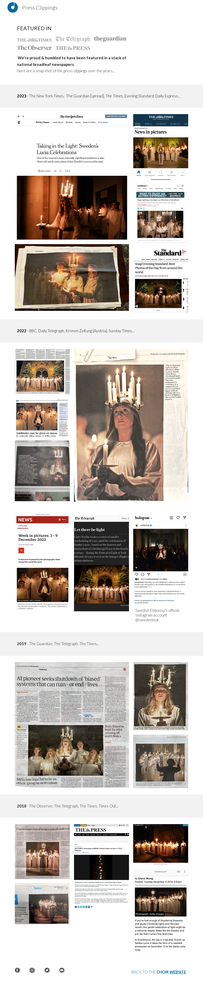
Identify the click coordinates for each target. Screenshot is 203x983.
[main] (72, 28)
